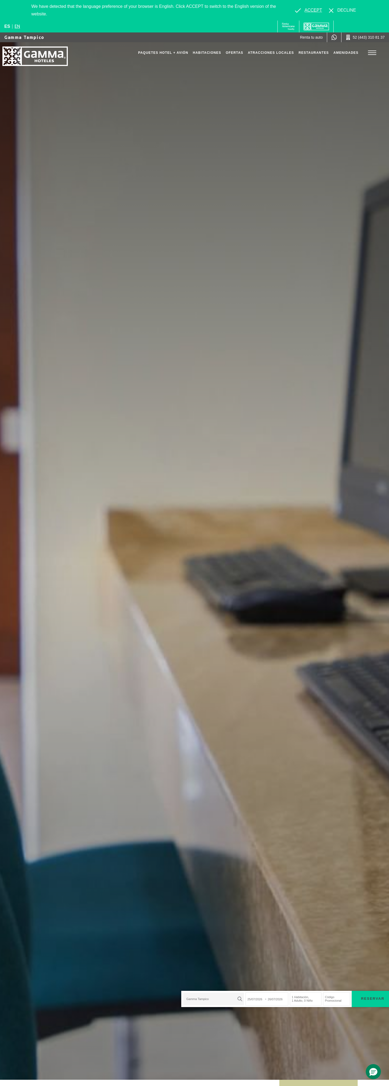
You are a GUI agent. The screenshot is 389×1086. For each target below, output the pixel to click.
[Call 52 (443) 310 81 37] (365, 37)
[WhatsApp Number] (334, 37)
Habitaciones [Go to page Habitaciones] (207, 53)
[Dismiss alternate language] (342, 10)
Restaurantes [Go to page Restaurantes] (314, 53)
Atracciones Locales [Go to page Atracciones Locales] (271, 53)
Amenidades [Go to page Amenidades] (345, 53)
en (17, 26)
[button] (373, 1071)
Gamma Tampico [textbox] (87, 939)
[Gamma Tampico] (39, 58)
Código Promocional (222, 939)
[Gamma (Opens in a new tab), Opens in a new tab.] (288, 26)
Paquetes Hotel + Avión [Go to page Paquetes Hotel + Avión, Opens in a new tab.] (163, 53)
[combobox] (102, 939)
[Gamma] (316, 26)
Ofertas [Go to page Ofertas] (234, 53)
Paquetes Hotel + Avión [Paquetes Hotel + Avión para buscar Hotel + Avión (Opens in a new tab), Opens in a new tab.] (301, 939)
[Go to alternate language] (308, 10)
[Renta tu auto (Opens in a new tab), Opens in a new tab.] (311, 37)
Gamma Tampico (24, 37)
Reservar (262, 939)
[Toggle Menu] (372, 52)
